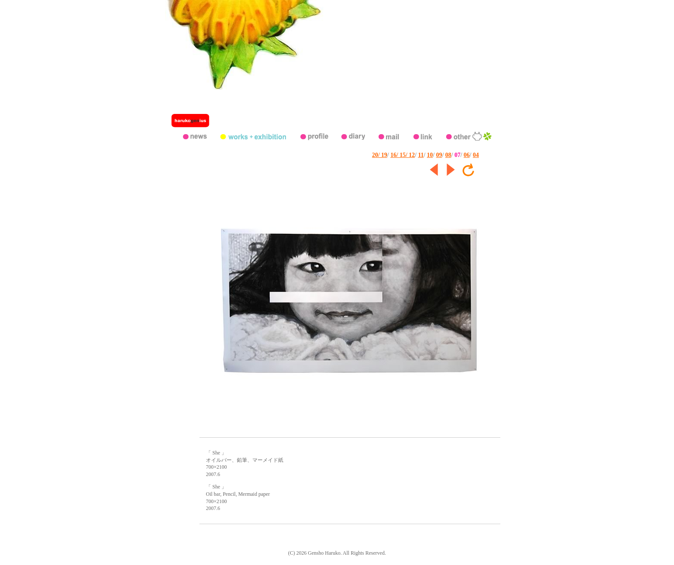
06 (467, 155)
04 (476, 155)
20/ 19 (379, 155)
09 (439, 155)
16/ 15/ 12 (402, 155)
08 (448, 155)
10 (430, 155)
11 (420, 155)
